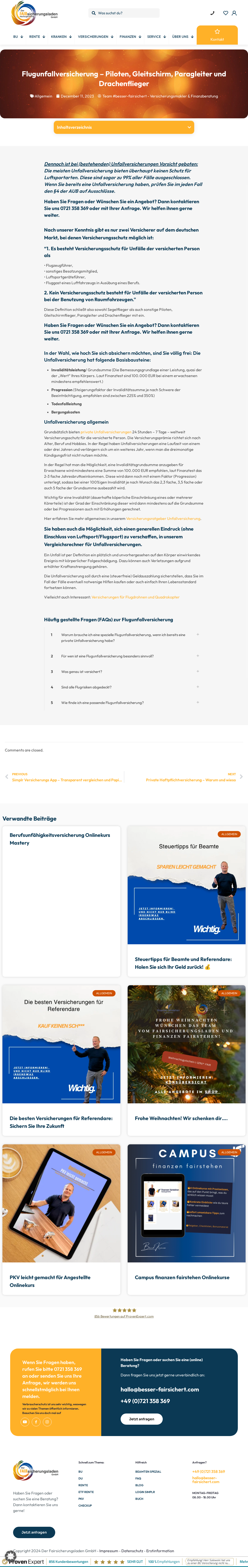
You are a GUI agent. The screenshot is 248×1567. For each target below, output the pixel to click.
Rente (83, 1485)
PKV (81, 1499)
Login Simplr (145, 1492)
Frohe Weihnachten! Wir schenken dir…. (181, 1118)
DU (80, 1478)
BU (80, 1471)
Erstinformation (160, 1550)
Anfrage (130, 208)
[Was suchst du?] (124, 13)
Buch (139, 1499)
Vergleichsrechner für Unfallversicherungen (92, 544)
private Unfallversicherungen (106, 431)
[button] (189, 127)
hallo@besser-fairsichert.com (160, 1389)
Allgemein (43, 96)
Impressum (108, 1550)
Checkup (85, 1505)
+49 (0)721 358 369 (145, 1401)
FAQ (138, 1478)
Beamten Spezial (148, 1471)
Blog (139, 1485)
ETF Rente (86, 1492)
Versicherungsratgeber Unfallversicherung (163, 518)
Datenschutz (132, 1550)
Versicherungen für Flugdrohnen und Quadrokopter (136, 597)
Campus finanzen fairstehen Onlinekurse (182, 1277)
